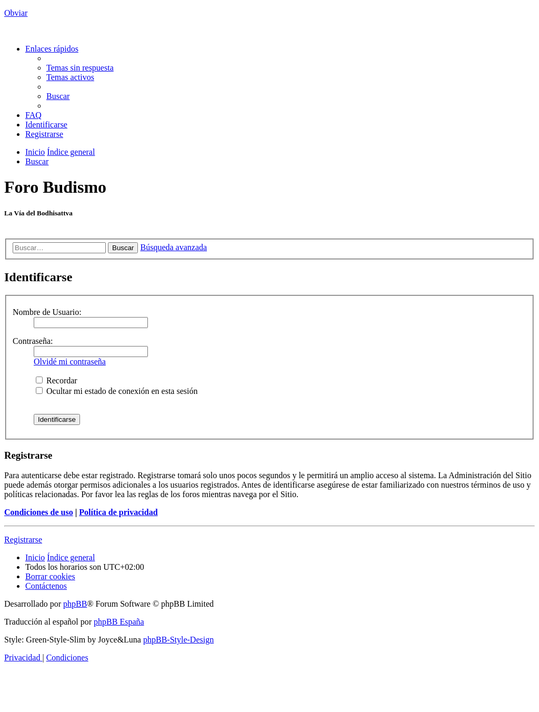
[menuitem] (80, 67)
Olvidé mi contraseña (70, 361)
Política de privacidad (118, 512)
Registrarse (23, 539)
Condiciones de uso (38, 512)
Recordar (56, 380)
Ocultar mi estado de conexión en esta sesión (116, 391)
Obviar (15, 12)
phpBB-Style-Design (178, 639)
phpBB (75, 603)
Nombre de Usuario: (47, 312)
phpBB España (119, 621)
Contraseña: (33, 341)
